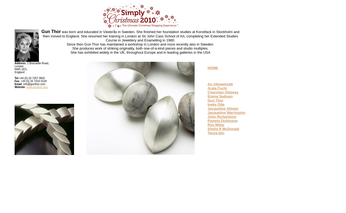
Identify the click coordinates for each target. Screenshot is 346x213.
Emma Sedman (220, 96)
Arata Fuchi (217, 88)
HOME (213, 68)
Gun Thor (216, 100)
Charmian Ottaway (223, 92)
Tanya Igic (216, 133)
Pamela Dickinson (223, 121)
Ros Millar (216, 125)
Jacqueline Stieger (223, 108)
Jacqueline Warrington (226, 113)
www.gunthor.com (37, 87)
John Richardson (222, 117)
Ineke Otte (216, 104)
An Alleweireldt (220, 84)
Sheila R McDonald (223, 129)
